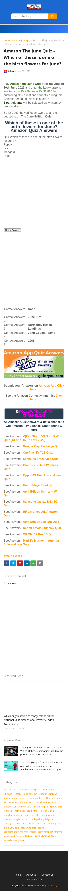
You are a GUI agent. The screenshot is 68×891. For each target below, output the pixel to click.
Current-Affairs (48, 789)
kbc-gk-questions (45, 815)
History (17, 793)
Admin (11, 71)
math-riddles (28, 823)
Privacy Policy (34, 879)
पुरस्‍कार (33, 832)
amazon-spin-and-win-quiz (17, 806)
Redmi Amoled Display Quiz (42, 528)
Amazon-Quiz (11, 789)
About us (31, 874)
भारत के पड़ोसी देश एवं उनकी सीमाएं (18, 836)
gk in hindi (19, 810)
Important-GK (30, 793)
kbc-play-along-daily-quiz (41, 819)
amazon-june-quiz (21, 40)
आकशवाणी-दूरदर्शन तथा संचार (16, 832)
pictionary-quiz (11, 827)
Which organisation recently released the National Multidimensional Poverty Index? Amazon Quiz (29, 720)
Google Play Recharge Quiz (42, 446)
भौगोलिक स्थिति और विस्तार (45, 836)
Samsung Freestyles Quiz (40, 458)
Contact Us (47, 874)
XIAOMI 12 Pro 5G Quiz (39, 534)
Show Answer (12, 230)
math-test (42, 823)
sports (41, 827)
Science (23, 802)
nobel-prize (54, 823)
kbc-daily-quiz (47, 810)
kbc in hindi (32, 810)
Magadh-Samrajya (48, 793)
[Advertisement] (34, 194)
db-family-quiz (40, 806)
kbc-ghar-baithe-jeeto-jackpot (19, 815)
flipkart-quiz (56, 806)
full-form (8, 810)
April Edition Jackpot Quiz (41, 521)
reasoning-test (28, 827)
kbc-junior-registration (15, 819)
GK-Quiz (8, 793)
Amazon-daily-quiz (29, 789)
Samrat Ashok (11, 802)
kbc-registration (12, 823)
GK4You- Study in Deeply (43, 885)
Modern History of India (32, 798)
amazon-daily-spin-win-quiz (43, 802)
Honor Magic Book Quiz (39, 485)
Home (7, 40)
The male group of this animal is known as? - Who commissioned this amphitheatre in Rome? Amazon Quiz (41, 766)
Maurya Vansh (11, 798)
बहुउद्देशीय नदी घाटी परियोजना (50, 832)
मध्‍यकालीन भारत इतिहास (14, 840)
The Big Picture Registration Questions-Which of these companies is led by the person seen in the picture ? (41, 751)
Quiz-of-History (54, 798)
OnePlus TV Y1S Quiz (38, 452)
